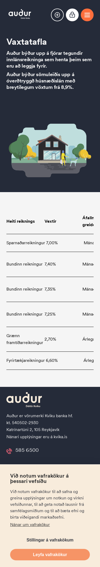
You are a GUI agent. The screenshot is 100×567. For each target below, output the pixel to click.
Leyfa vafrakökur (50, 554)
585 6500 (27, 451)
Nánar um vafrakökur (30, 524)
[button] (57, 15)
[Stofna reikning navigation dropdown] (57, 15)
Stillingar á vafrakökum (49, 540)
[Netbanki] (72, 15)
